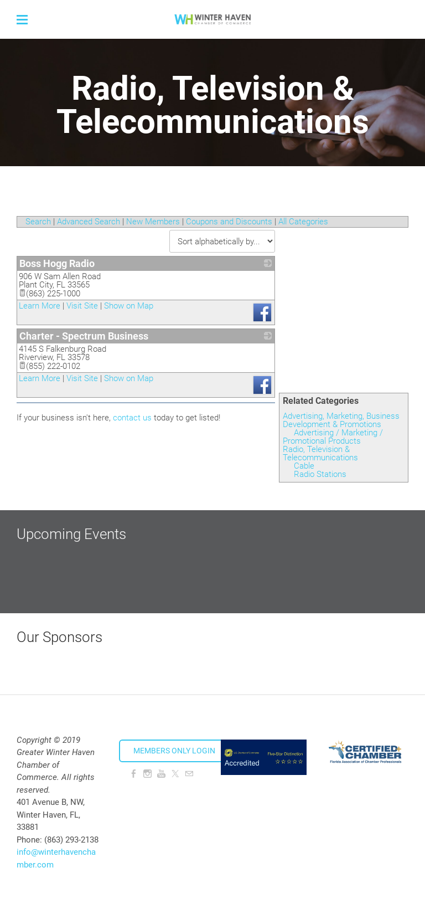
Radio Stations (320, 474)
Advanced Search (88, 222)
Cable (304, 466)
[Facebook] (133, 774)
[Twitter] (175, 774)
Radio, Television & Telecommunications (320, 453)
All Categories (303, 222)
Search (38, 222)
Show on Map (128, 306)
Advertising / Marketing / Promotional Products (333, 437)
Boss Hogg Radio (57, 263)
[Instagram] (147, 774)
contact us (132, 418)
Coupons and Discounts (229, 222)
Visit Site (82, 306)
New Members (153, 222)
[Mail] (189, 774)
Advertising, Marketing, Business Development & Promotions (341, 420)
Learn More (39, 306)
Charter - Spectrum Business (83, 336)
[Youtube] (161, 774)
